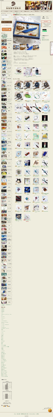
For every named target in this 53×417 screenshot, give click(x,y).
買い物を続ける (47, 25)
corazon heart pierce (18, 145)
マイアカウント (6, 13)
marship (6, 267)
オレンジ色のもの (3, 360)
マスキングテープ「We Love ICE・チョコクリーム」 (36, 164)
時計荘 (6, 233)
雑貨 (6, 93)
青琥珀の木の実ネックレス (27, 146)
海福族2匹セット (36, 154)
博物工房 (6, 250)
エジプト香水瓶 (6, 118)
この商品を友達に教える (46, 24)
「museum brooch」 (28, 85)
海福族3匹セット (18, 127)
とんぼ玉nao (6, 236)
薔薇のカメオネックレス (18, 208)
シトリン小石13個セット (45, 137)
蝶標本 (6, 111)
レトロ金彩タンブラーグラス (27, 164)
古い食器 (6, 44)
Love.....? (6, 295)
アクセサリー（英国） (6, 75)
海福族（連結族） (27, 208)
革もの (2, 342)
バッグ (2, 332)
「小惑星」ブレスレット (18, 164)
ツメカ (6, 229)
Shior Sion (6, 198)
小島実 (6, 187)
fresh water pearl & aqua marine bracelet (36, 119)
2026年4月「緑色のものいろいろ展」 (6, 36)
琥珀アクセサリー (6, 65)
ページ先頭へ (50, 410)
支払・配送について (16, 11)
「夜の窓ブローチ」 (19, 85)
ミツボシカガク (6, 274)
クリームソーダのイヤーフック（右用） (18, 137)
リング (2, 319)
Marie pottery (6, 271)
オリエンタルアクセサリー (6, 72)
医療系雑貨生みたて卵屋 (6, 142)
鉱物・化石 (6, 86)
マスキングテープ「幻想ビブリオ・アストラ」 (18, 218)
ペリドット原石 (44, 127)
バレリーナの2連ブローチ (36, 208)
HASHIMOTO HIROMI (6, 253)
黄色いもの (3, 355)
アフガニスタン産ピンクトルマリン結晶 (36, 128)
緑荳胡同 (6, 292)
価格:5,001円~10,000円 (45, 39)
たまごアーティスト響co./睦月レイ (6, 219)
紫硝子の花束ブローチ (18, 190)
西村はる (6, 260)
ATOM (8, 406)
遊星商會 (6, 285)
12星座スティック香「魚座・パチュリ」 (44, 145)
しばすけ (6, 201)
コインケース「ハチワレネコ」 (18, 182)
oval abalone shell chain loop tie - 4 (27, 173)
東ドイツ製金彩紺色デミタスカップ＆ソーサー (18, 71)
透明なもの (3, 369)
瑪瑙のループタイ (28, 108)
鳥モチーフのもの (3, 370)
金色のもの (3, 366)
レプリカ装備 (6, 104)
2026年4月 (2, 308)
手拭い (2, 329)
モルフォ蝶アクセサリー (6, 68)
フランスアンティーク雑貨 (5, 346)
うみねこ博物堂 (6, 149)
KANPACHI (6, 166)
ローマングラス (6, 82)
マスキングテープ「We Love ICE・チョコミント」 (36, 137)
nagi (6, 243)
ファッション (3, 331)
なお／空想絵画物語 (6, 239)
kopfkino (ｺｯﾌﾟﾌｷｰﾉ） (6, 191)
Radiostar (6, 288)
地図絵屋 (6, 222)
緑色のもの (3, 356)
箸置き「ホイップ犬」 (36, 190)
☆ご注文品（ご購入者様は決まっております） (6, 305)
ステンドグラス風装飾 (6, 107)
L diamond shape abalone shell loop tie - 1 (44, 173)
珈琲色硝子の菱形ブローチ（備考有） (45, 190)
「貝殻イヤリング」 (19, 108)
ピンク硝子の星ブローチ (36, 199)
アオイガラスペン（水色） (36, 146)
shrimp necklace (44, 208)
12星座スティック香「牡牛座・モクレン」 (44, 118)
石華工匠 (6, 212)
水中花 (6, 128)
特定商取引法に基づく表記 (47, 26)
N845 (6, 152)
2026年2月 (2, 311)
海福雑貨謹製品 (6, 40)
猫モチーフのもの (3, 373)
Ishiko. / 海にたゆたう (6, 139)
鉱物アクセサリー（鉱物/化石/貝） (6, 61)
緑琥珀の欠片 (28, 96)
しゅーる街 (6, 208)
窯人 (6, 156)
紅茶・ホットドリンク (6, 47)
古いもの (6, 51)
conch (6, 194)
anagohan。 (6, 135)
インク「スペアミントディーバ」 (37, 72)
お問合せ (37, 11)
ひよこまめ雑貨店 (6, 264)
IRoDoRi (6, 146)
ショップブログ (26, 11)
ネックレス (3, 316)
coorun (6, 180)
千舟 (6, 226)
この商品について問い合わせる (46, 23)
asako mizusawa (6, 132)
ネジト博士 (6, 246)
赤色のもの (3, 352)
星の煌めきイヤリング (36, 182)
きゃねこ (6, 173)
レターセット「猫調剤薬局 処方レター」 (28, 72)
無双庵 (6, 278)
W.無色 (6, 302)
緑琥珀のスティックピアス (27, 182)
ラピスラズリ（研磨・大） (45, 155)
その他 (2, 349)
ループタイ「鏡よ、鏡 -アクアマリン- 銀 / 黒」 (45, 181)
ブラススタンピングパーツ (6, 125)
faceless (6, 299)
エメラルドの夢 (27, 136)
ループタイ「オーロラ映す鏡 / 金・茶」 (37, 108)
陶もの (2, 339)
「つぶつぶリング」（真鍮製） (27, 190)
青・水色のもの (3, 353)
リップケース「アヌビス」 (27, 154)
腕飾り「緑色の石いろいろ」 (37, 97)
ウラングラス (6, 54)
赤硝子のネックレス (18, 199)
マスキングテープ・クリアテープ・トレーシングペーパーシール (6, 100)
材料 (2, 343)
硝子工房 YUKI (6, 159)
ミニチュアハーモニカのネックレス (45, 199)
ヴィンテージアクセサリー (6, 58)
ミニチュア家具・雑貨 (6, 121)
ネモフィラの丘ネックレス (18, 119)
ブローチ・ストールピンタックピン (4, 323)
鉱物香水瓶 (6, 79)
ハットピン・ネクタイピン (5, 324)
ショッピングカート (47, 11)
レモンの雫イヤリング (18, 155)
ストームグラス (6, 114)
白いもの (2, 363)
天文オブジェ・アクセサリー (6, 89)
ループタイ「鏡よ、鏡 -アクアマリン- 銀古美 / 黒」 (44, 164)
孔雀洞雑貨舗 (6, 177)
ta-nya (6, 215)
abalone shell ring (27, 199)
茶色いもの (3, 362)
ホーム (6, 11)
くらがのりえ (6, 184)
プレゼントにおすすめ (4, 376)
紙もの (2, 336)
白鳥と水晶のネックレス (27, 217)
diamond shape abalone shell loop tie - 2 (36, 173)
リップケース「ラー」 (27, 118)
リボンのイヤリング (46, 108)
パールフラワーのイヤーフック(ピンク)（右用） (46, 97)
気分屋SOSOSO (6, 170)
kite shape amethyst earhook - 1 (27, 128)
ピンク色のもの (3, 359)
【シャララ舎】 (6, 205)
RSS (4, 406)
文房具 (6, 96)
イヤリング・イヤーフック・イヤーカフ (6, 315)
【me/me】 (6, 281)
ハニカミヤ (6, 257)
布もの (2, 338)
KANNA (6, 163)
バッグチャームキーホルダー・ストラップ (5, 328)
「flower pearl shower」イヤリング (18, 173)
